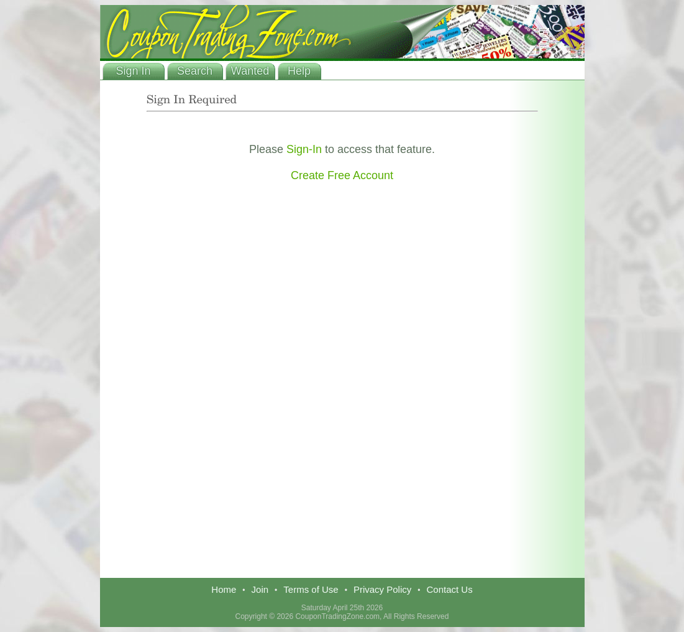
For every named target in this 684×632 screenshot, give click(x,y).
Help (299, 71)
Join (260, 589)
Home (223, 589)
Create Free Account (342, 175)
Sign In (133, 71)
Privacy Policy (382, 589)
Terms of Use (310, 589)
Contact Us (449, 589)
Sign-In (304, 149)
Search (195, 71)
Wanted (250, 71)
